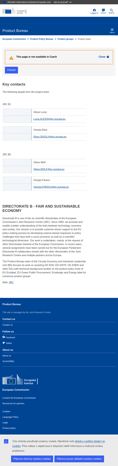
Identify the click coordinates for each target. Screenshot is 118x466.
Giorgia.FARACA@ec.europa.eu (51, 187)
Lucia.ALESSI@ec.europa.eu (49, 119)
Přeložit (11, 70)
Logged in (94, 11)
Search (111, 11)
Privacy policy (9, 428)
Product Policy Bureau (41, 39)
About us (6, 355)
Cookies (6, 411)
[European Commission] (24, 380)
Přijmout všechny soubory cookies (32, 459)
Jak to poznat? (62, 2)
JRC (11, 282)
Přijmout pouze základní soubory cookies (79, 459)
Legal (5, 422)
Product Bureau (11, 304)
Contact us (7, 325)
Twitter (9, 343)
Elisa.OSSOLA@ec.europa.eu (50, 136)
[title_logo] (17, 10)
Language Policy (10, 417)
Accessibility (8, 361)
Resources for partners (13, 403)
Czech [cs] (103, 11)
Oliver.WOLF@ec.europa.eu (48, 169)
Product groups (66, 39)
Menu (112, 31)
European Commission (14, 39)
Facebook (10, 337)
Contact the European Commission (19, 398)
